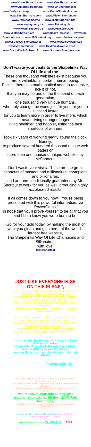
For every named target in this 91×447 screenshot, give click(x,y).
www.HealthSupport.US (28, 28)
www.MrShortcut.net (21, 46)
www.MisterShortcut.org (19, 32)
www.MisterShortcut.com (26, 2)
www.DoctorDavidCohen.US (20, 50)
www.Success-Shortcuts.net (23, 41)
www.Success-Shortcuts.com (62, 50)
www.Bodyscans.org (16, 11)
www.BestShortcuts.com (25, 15)
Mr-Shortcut (53, 422)
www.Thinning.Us (59, 24)
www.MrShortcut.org (38, 37)
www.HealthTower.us (56, 32)
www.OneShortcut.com (62, 2)
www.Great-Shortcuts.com (60, 11)
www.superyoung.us (30, 24)
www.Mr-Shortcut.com (62, 6)
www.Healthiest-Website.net (57, 46)
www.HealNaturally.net (70, 37)
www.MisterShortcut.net (60, 19)
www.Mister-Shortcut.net (61, 15)
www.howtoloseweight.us (66, 41)
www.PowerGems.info (26, 19)
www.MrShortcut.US (61, 28)
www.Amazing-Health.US (27, 6)
